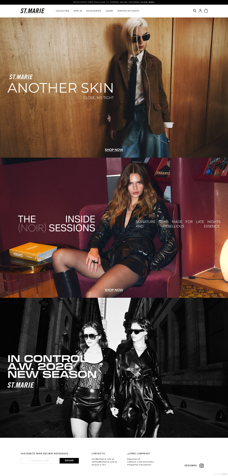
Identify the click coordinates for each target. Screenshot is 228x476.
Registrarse (133, 459)
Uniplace (224, 474)
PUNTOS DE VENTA (128, 11)
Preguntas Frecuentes (139, 465)
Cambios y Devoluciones (140, 462)
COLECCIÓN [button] (62, 11)
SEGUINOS (191, 466)
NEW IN (78, 11)
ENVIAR (69, 460)
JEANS (109, 11)
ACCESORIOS (93, 11)
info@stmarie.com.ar (103, 459)
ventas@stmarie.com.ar (104, 462)
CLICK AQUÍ (147, 2)
